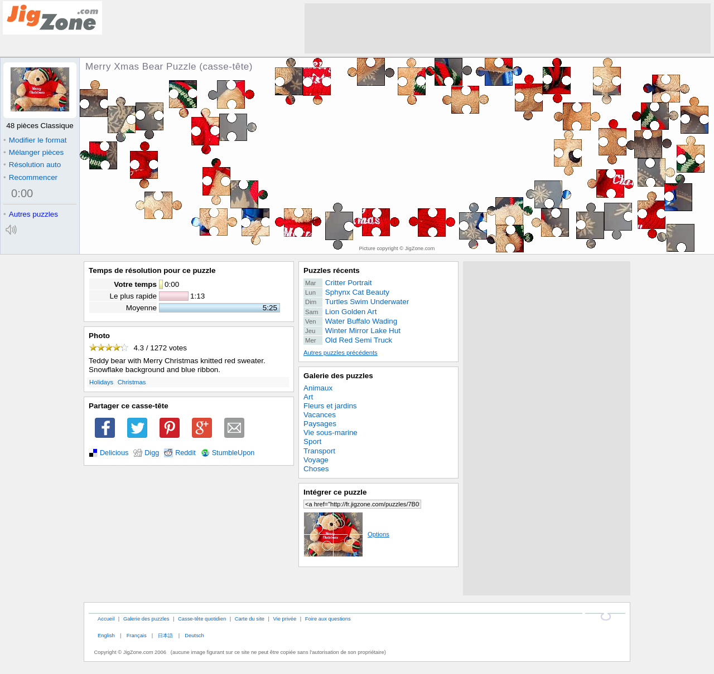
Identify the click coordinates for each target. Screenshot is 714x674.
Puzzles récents (331, 270)
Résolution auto (32, 164)
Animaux (317, 388)
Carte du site (249, 619)
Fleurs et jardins (330, 406)
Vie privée (285, 619)
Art (308, 397)
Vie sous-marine (330, 432)
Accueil (106, 619)
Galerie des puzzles (338, 376)
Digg (151, 453)
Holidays (101, 382)
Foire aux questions (328, 619)
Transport (319, 451)
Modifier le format (35, 140)
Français (137, 635)
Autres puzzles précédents (340, 352)
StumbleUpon (233, 453)
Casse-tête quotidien (202, 619)
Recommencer (30, 177)
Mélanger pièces (33, 152)
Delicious (114, 453)
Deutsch (194, 635)
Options (346, 534)
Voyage (316, 460)
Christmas (132, 382)
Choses (316, 469)
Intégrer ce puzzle (335, 492)
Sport (312, 441)
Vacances (319, 415)
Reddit (185, 453)
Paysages (319, 423)
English (106, 635)
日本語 (165, 635)
